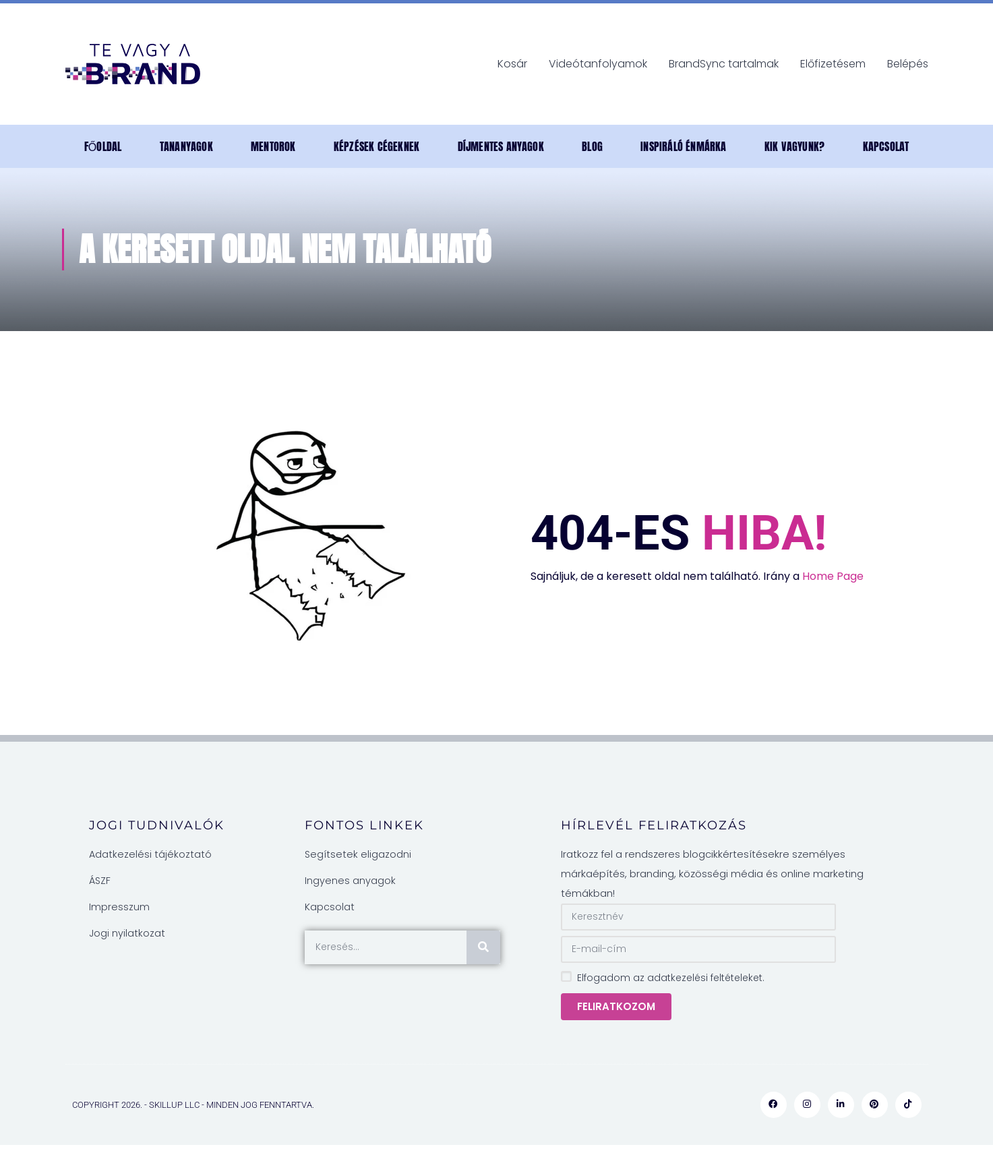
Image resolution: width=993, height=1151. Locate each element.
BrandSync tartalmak (724, 63)
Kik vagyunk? (794, 146)
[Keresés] (483, 947)
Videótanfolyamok (598, 63)
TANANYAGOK (186, 146)
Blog (592, 146)
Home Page (833, 576)
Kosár (512, 63)
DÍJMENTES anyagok (501, 146)
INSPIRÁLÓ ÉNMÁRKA (683, 146)
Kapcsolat (886, 146)
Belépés (907, 63)
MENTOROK (273, 146)
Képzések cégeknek (376, 146)
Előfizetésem (833, 63)
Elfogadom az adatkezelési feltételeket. (670, 977)
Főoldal (103, 146)
